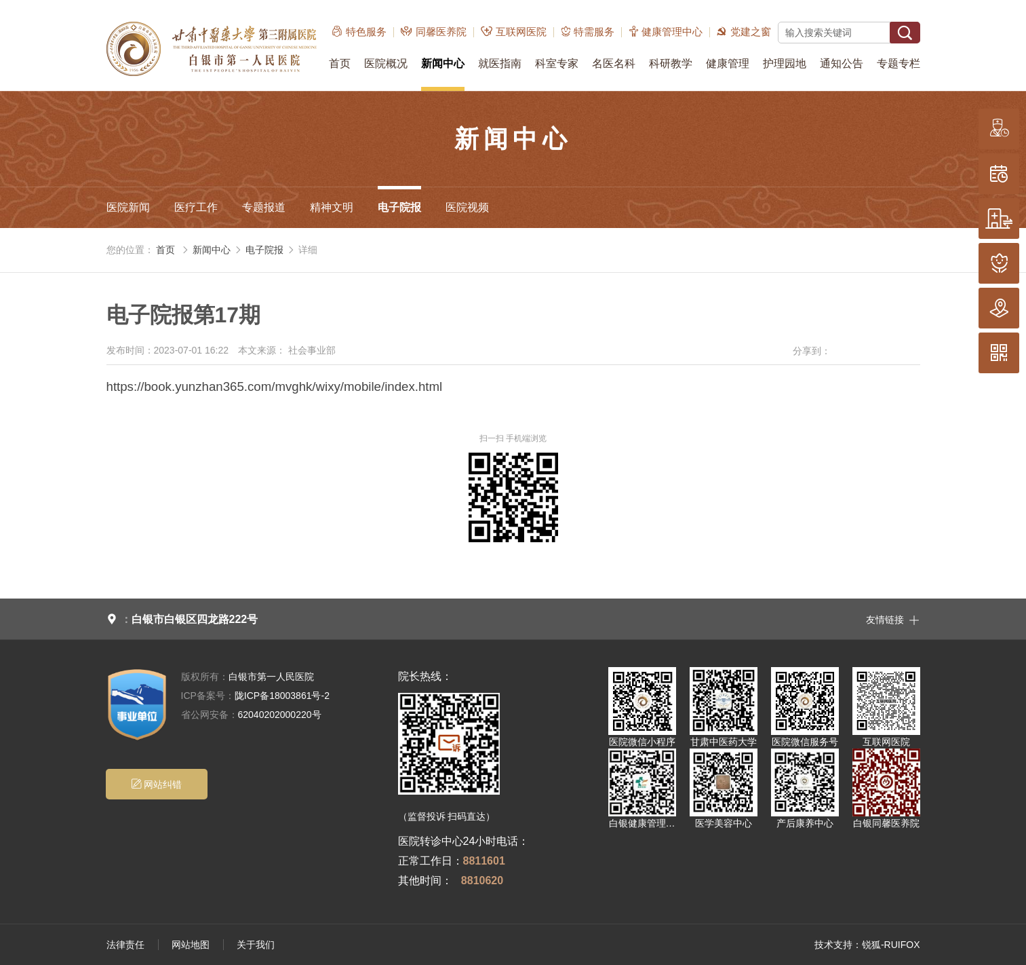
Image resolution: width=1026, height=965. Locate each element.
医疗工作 (196, 207)
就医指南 (499, 63)
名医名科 (613, 63)
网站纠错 (156, 784)
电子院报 (399, 207)
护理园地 (784, 63)
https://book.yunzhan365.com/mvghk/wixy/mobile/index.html (274, 386)
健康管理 (727, 63)
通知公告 (841, 63)
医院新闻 (128, 207)
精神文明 (331, 207)
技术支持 (833, 944)
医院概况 (386, 63)
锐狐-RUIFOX (891, 944)
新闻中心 (443, 63)
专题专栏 (898, 63)
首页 (340, 63)
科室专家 (556, 63)
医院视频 (467, 207)
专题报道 (263, 207)
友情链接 (893, 619)
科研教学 (670, 63)
